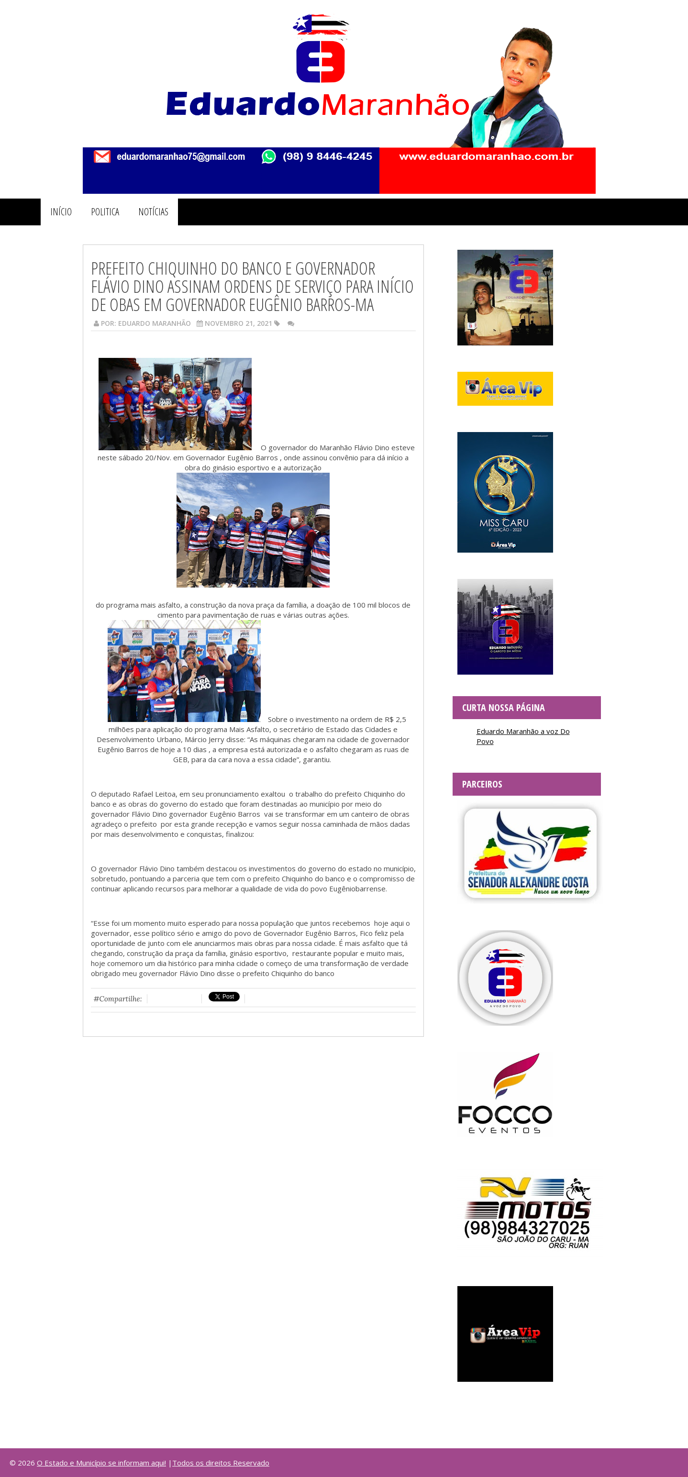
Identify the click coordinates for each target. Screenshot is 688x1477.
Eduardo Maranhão (154, 323)
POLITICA (105, 211)
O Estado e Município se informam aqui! (101, 1462)
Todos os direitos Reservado (220, 1462)
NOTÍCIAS (153, 211)
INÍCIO (61, 211)
